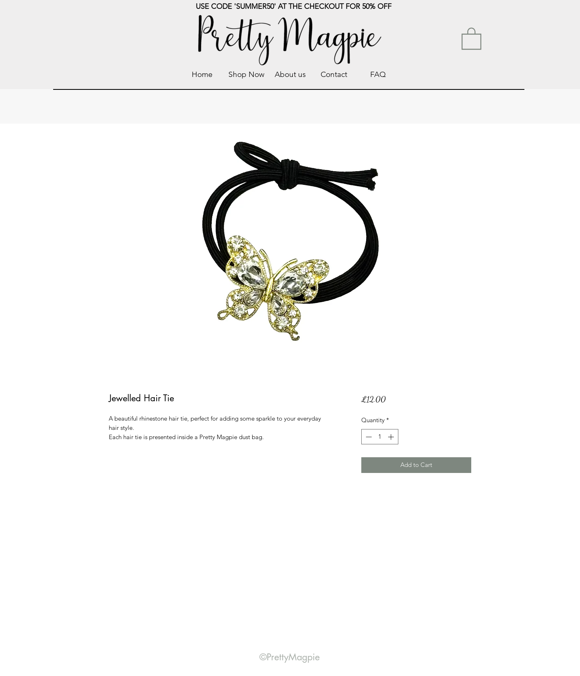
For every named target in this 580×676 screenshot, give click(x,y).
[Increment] (391, 436)
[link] (471, 38)
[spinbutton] (379, 436)
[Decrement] (367, 436)
